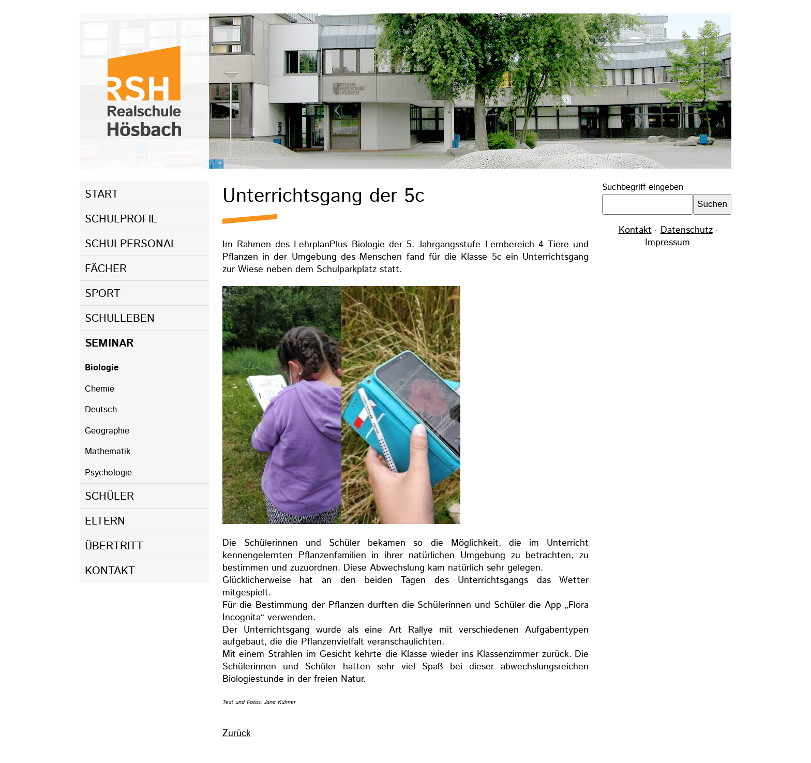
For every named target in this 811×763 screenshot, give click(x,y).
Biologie (102, 368)
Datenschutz (686, 230)
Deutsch (101, 409)
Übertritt (114, 546)
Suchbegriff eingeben (642, 187)
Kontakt (110, 571)
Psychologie (108, 473)
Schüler (109, 496)
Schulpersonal (131, 244)
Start (101, 194)
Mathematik (107, 451)
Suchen (712, 204)
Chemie (99, 389)
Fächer (106, 269)
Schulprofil (121, 219)
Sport (103, 294)
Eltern (105, 521)
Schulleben (120, 318)
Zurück (236, 733)
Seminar (109, 343)
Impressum (667, 242)
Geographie (107, 431)
